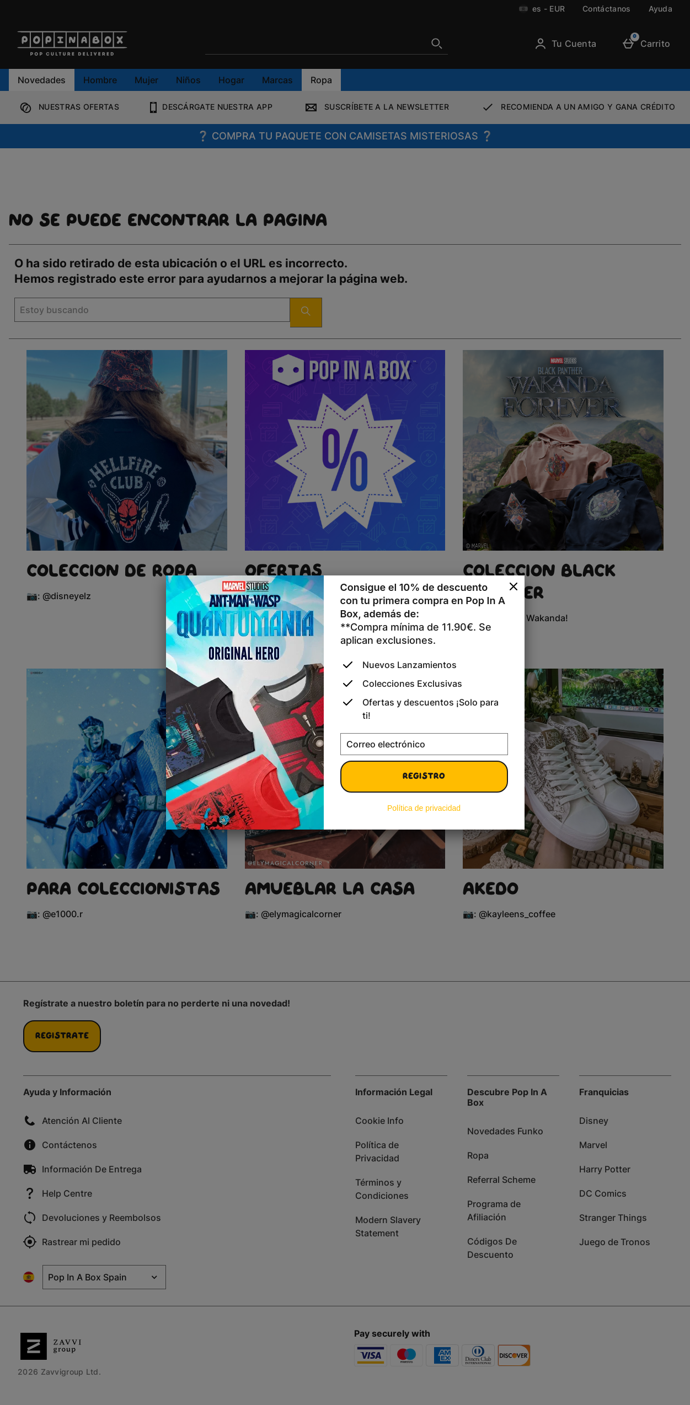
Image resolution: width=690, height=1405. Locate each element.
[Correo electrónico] (424, 744)
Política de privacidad (424, 808)
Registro (424, 777)
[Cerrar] (513, 587)
